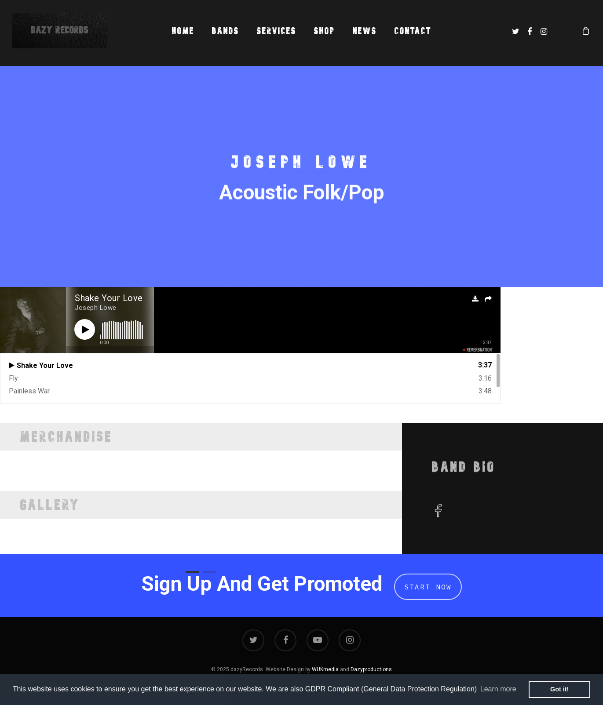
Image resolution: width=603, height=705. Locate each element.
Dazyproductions (371, 669)
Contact (413, 31)
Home (183, 31)
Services (276, 31)
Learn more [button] (498, 689)
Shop (324, 31)
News (365, 31)
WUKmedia (325, 669)
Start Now (428, 586)
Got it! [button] (559, 689)
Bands (225, 31)
